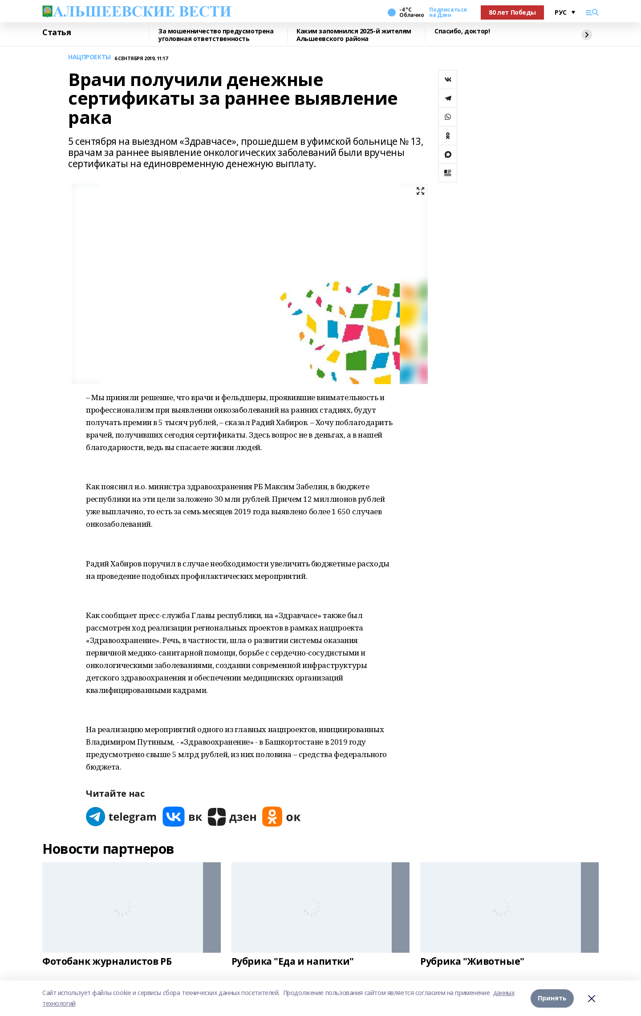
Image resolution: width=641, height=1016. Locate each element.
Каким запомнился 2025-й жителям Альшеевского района (353, 35)
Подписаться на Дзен (448, 12)
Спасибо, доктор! (462, 31)
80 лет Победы (512, 12)
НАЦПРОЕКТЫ (89, 57)
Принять (552, 998)
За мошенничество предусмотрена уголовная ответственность (215, 35)
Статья (56, 32)
